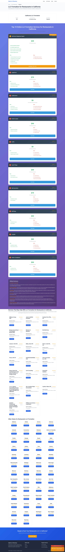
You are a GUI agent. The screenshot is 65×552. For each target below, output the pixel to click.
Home (44, 1)
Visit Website (11, 325)
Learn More (32, 89)
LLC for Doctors (43, 544)
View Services (14, 425)
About (52, 1)
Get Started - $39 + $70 (32, 66)
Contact (55, 1)
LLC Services (48, 1)
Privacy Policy (50, 550)
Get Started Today (32, 536)
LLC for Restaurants (14, 4)
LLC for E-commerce (44, 547)
